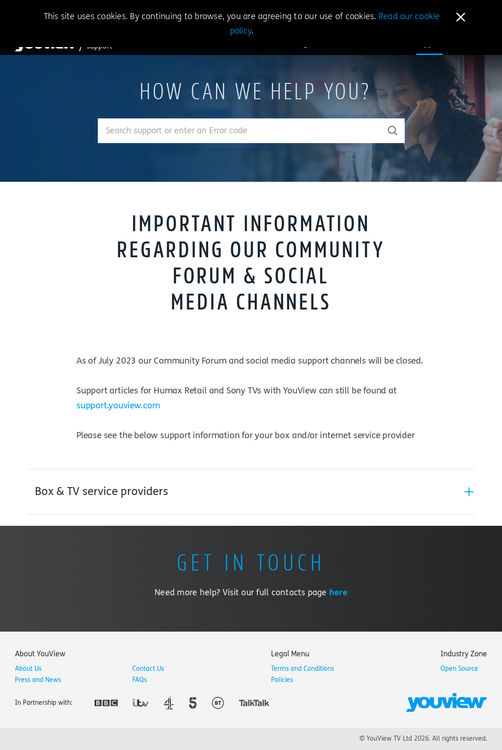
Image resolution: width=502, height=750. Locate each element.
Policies (282, 680)
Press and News (38, 680)
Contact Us (148, 669)
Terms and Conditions (302, 669)
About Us (28, 669)
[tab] (251, 491)
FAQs (139, 680)
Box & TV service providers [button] (101, 491)
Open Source (459, 669)
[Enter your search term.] (239, 130)
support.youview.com (118, 405)
